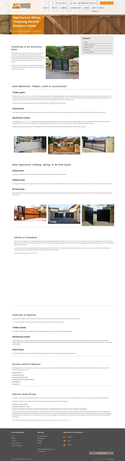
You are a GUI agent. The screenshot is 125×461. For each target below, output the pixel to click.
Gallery (94, 7)
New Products (86, 49)
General (84, 42)
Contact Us (95, 11)
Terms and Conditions (16, 445)
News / (14, 31)
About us (46, 7)
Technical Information (88, 52)
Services (86, 7)
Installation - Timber (87, 47)
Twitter (67, 441)
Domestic (54, 7)
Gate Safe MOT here (33, 253)
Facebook (67, 437)
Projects (101, 7)
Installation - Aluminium (88, 44)
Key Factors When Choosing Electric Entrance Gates (28, 31)
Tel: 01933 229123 (41, 451)
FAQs (12, 436)
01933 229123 (61, 3)
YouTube (67, 445)
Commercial (64, 7)
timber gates (28, 96)
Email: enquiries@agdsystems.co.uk (46, 449)
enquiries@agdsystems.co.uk (85, 3)
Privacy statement (15, 443)
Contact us (107, 3)
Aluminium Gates (76, 7)
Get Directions (101, 453)
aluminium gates (25, 121)
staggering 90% (103, 243)
